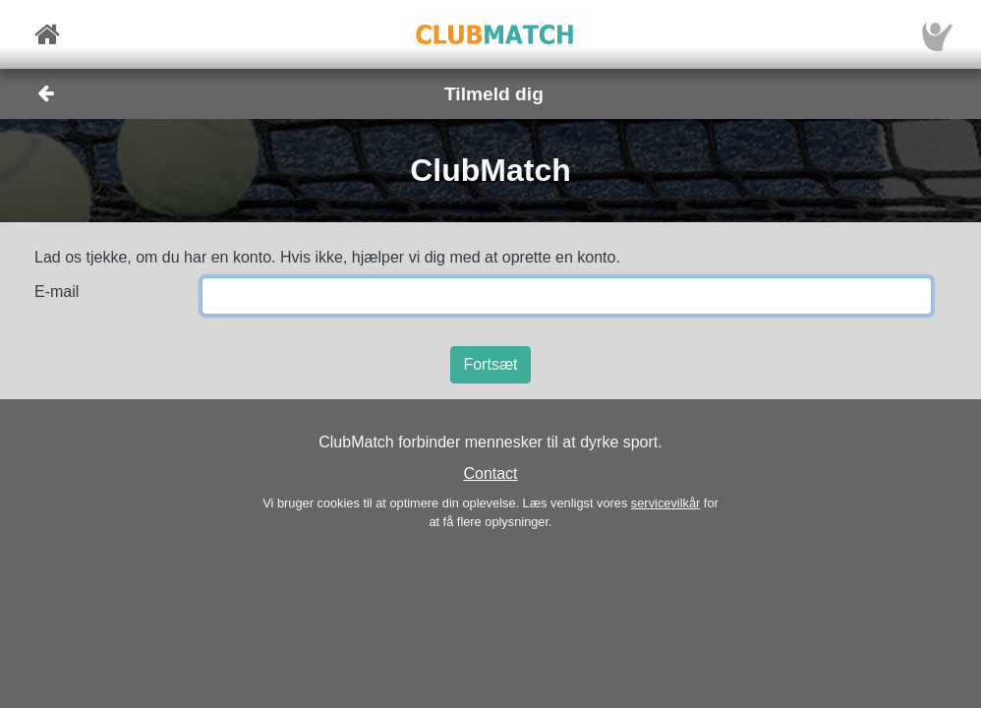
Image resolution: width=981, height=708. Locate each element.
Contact (490, 473)
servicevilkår (665, 503)
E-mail (56, 291)
